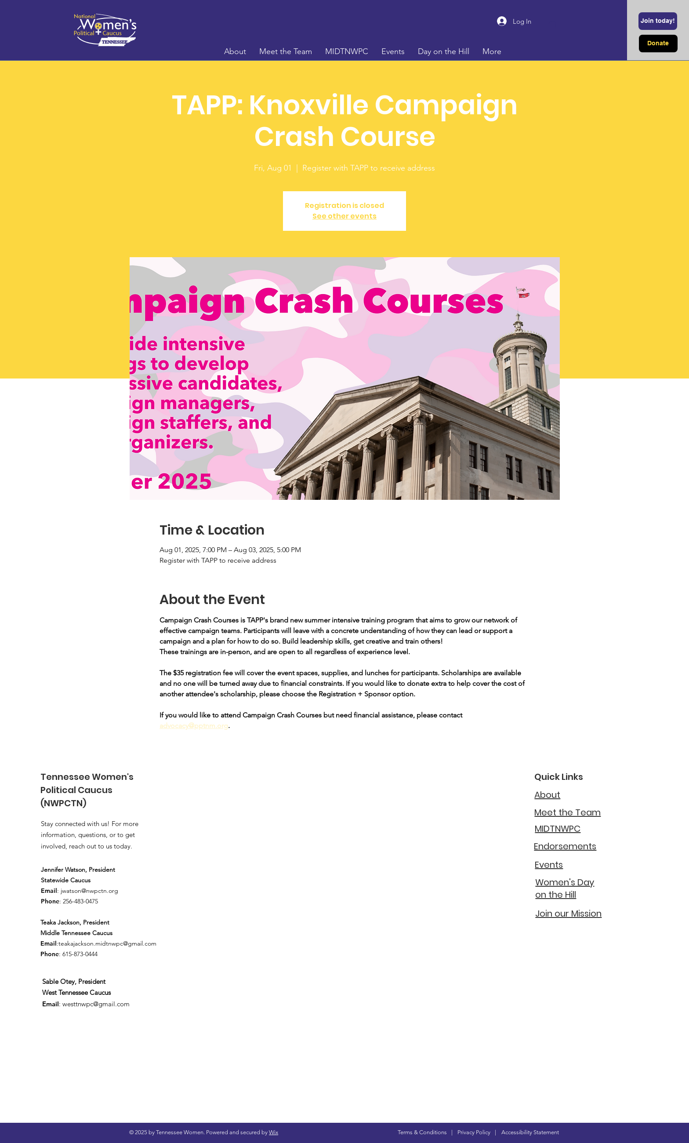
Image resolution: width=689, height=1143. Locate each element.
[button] (552, 30)
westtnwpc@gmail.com (96, 1004)
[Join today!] (657, 21)
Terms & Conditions (422, 1132)
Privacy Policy (473, 1132)
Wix (273, 1132)
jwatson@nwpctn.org (89, 891)
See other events (344, 216)
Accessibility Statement (530, 1132)
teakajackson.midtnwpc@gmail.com (107, 943)
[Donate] (658, 43)
